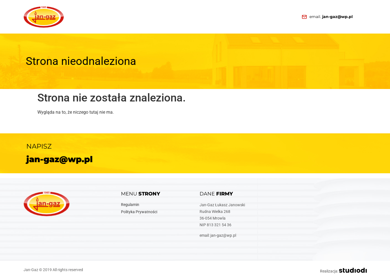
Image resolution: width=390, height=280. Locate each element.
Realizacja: (343, 271)
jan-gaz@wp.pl (59, 159)
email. (331, 16)
